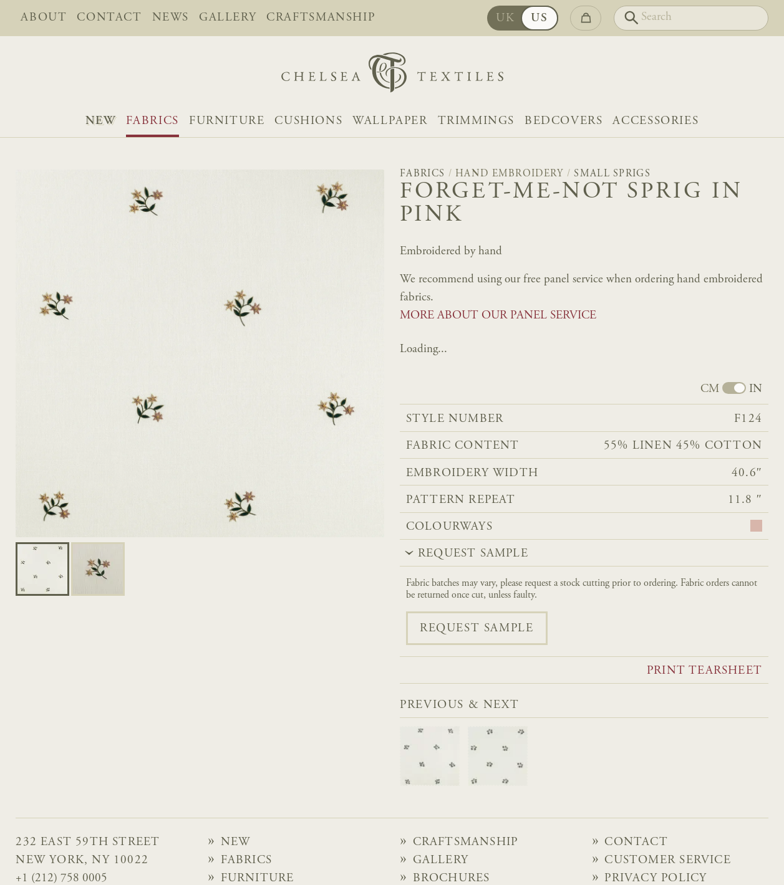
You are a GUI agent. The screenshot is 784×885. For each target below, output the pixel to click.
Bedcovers (564, 121)
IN (755, 389)
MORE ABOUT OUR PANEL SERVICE (498, 316)
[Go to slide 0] (42, 569)
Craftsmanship (320, 18)
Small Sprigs (612, 174)
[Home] (392, 75)
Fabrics (152, 121)
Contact (109, 18)
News (170, 18)
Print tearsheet (704, 671)
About (44, 18)
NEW (100, 121)
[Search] (691, 18)
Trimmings (476, 121)
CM (709, 389)
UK (509, 18)
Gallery (227, 18)
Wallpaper (389, 121)
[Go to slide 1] (98, 569)
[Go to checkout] (585, 18)
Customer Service (667, 860)
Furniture (226, 121)
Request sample (476, 628)
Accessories (655, 121)
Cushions (308, 121)
